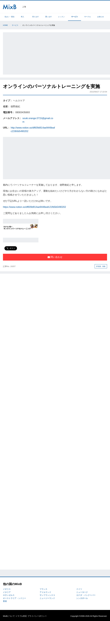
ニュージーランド (47, 598)
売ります (35, 17)
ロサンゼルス (8, 595)
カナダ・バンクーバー (86, 595)
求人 (22, 17)
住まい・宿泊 (9, 17)
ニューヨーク (82, 592)
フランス (43, 589)
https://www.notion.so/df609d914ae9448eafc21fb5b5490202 (34, 207)
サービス (74, 17)
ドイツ (79, 589)
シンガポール (82, 598)
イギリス (7, 589)
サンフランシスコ (47, 595)
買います (48, 17)
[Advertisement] (57, 53)
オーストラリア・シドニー (14, 598)
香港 (5, 601)
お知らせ (100, 17)
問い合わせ (55, 257)
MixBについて (9, 616)
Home (5, 25)
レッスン (61, 17)
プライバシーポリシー (37, 616)
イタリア (7, 592)
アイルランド (45, 592)
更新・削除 (101, 266)
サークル (87, 17)
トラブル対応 (21, 616)
